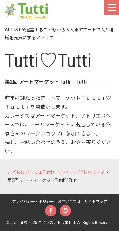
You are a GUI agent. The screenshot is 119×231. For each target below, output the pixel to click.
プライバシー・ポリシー (33, 201)
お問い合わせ (69, 201)
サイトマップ (95, 201)
